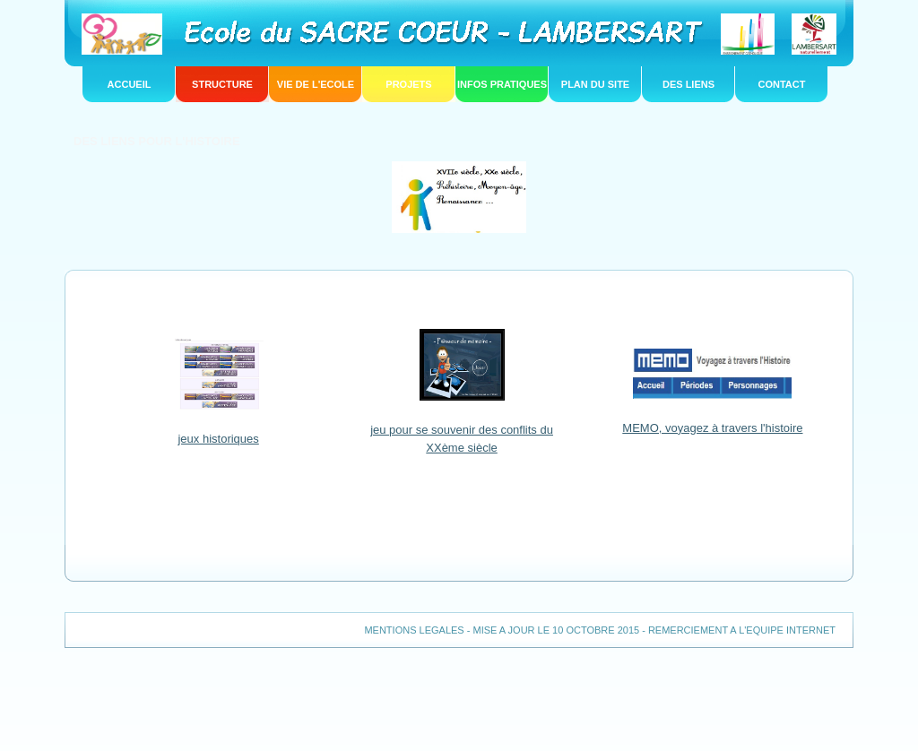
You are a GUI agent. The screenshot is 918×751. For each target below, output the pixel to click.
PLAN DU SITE (595, 84)
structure (222, 84)
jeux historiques (218, 438)
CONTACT (782, 84)
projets (408, 84)
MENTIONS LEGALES (413, 630)
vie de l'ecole (315, 84)
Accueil (130, 84)
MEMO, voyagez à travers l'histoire (712, 428)
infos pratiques (502, 84)
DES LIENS (688, 84)
